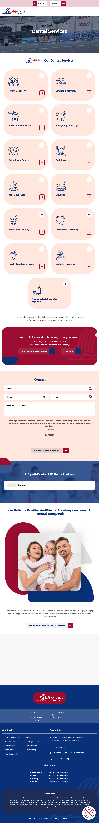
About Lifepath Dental (58, 702)
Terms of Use (52, 812)
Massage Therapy (33, 730)
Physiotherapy (10, 730)
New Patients (57, 706)
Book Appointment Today (34, 351)
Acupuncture (9, 738)
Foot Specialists (11, 742)
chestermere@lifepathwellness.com (68, 741)
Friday (33, 764)
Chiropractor (9, 734)
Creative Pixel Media (56, 816)
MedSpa (29, 726)
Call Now (39, 3)
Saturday (34, 767)
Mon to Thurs (36, 761)
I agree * (50, 429)
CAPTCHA (49, 435)
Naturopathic (31, 734)
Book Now (56, 3)
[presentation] (21, 441)
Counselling (31, 738)
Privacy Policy (37, 812)
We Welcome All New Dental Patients (72, 614)
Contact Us (34, 709)
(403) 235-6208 (36, 320)
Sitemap (64, 812)
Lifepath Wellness (12, 726)
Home (32, 701)
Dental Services (36, 706)
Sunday (33, 770)
